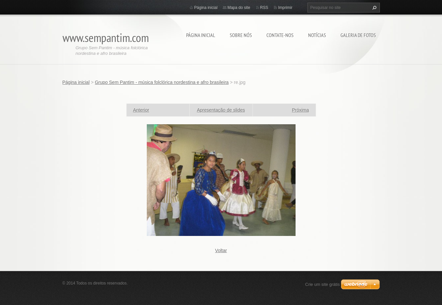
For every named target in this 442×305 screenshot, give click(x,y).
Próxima (300, 110)
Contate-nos (280, 35)
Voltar (221, 250)
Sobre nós (241, 35)
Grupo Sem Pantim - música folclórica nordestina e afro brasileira (162, 82)
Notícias (317, 35)
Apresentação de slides (221, 110)
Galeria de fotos (358, 35)
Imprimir (285, 7)
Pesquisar (374, 8)
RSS (264, 7)
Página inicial (200, 35)
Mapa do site (238, 7)
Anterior (141, 110)
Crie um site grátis (322, 284)
